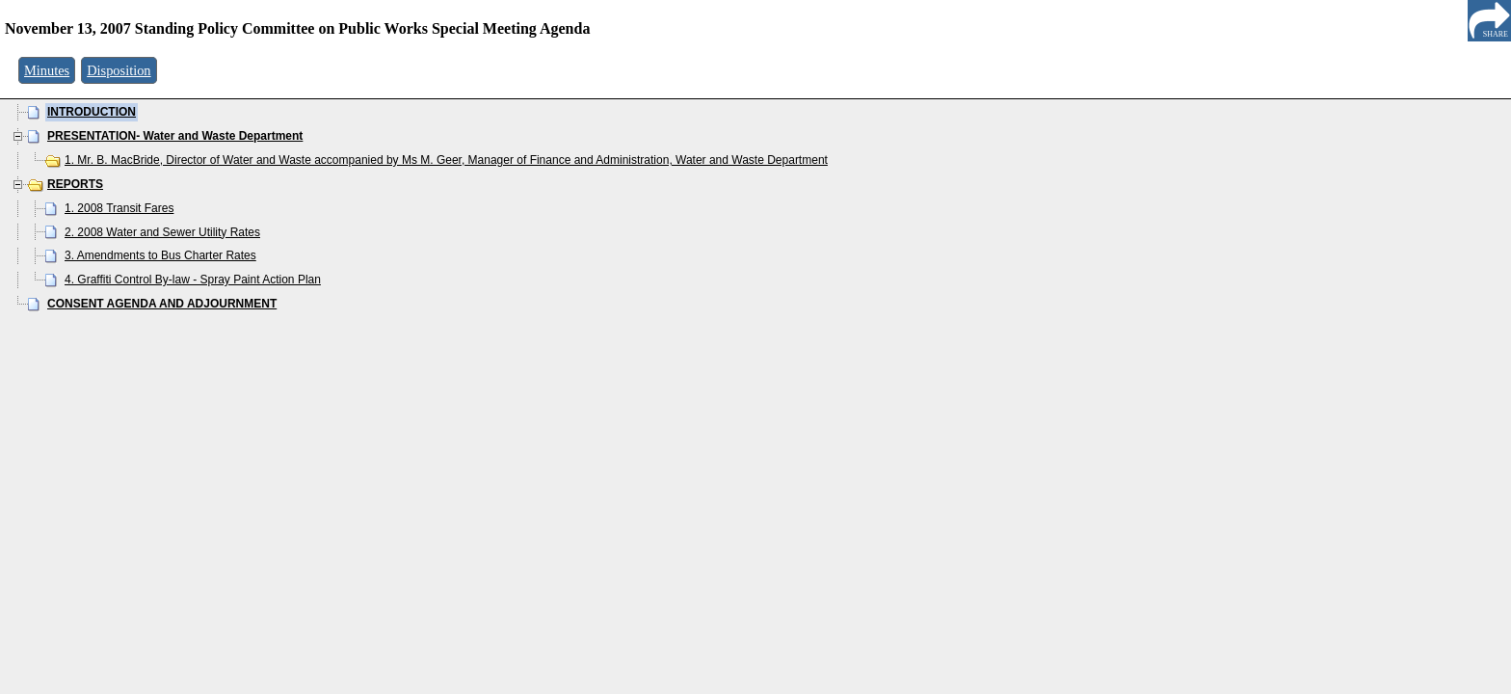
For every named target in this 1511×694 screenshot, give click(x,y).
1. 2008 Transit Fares (119, 208)
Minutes (46, 70)
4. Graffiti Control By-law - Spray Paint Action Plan (193, 279)
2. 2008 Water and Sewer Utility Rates (162, 232)
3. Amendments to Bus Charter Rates (160, 255)
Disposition (118, 70)
